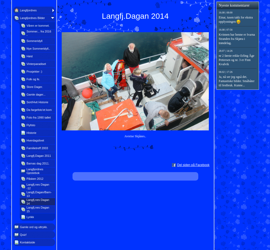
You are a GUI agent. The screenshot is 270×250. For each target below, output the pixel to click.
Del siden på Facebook (193, 165)
